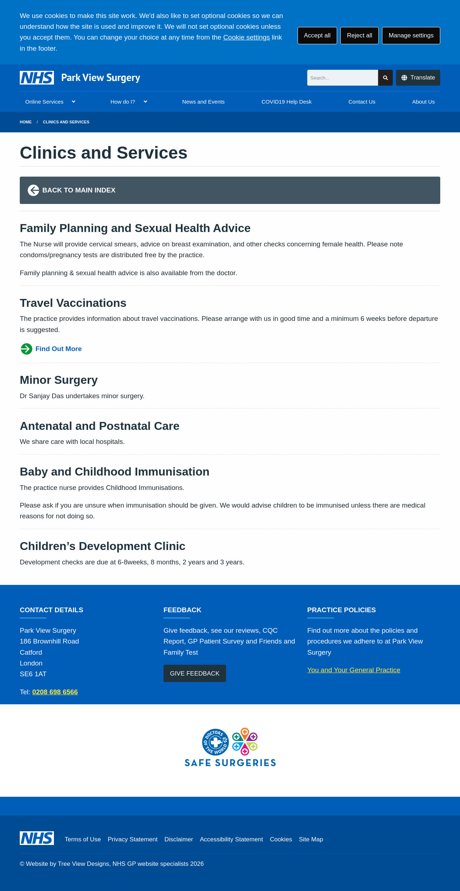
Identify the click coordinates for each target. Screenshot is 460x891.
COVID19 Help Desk (287, 102)
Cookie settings (246, 37)
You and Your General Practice (353, 670)
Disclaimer (178, 839)
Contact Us (362, 102)
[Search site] (385, 78)
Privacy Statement (133, 839)
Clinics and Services (66, 122)
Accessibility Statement (231, 839)
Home (26, 122)
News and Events (203, 102)
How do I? (123, 102)
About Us (423, 102)
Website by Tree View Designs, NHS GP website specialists (107, 863)
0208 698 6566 (55, 692)
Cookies (281, 839)
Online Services (44, 102)
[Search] (342, 78)
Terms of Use (83, 839)
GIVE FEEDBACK (195, 673)
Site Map (311, 839)
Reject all (359, 35)
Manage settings (410, 35)
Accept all (317, 35)
